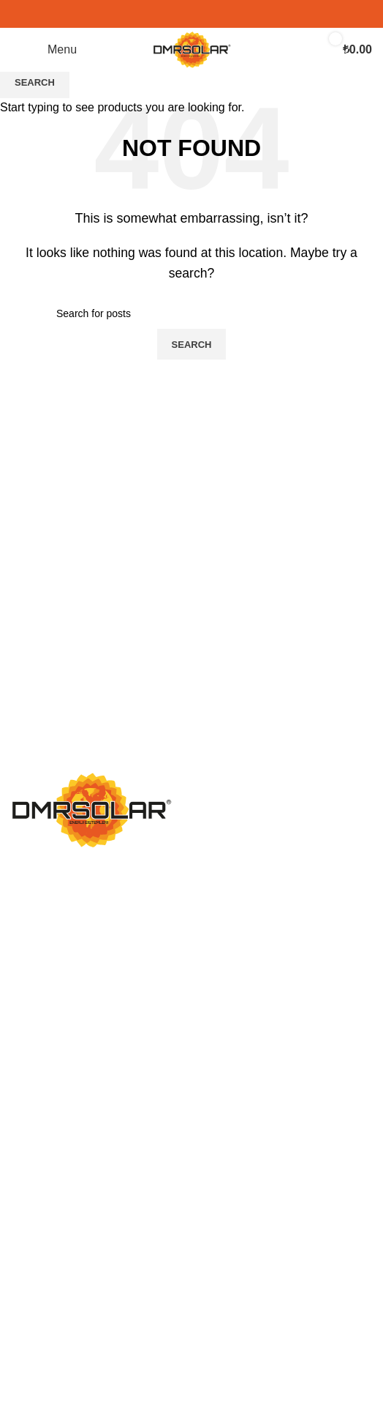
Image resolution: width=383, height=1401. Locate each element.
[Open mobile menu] (44, 49)
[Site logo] (191, 48)
